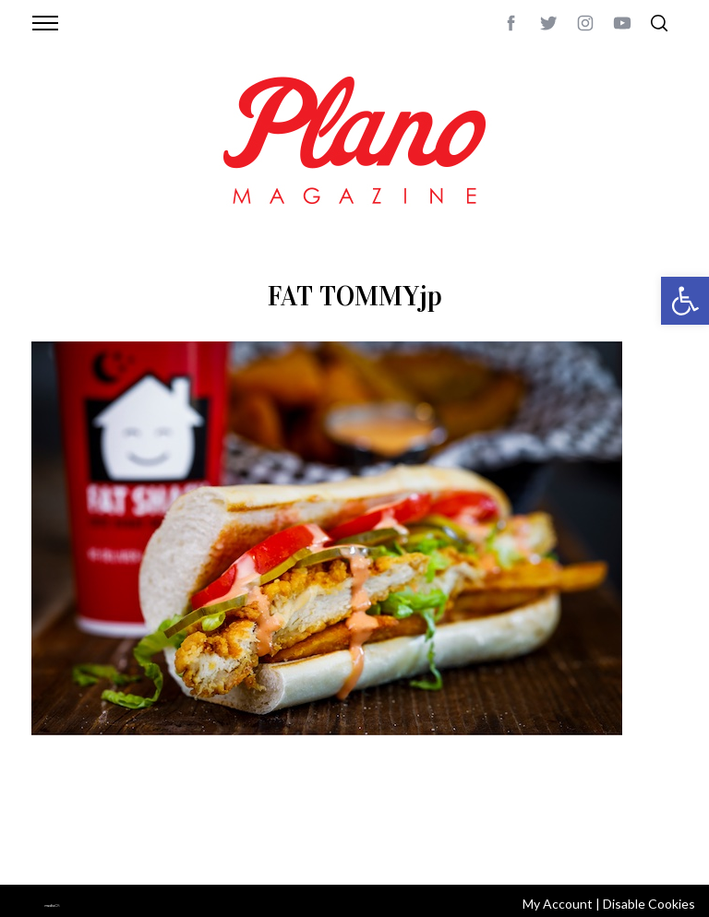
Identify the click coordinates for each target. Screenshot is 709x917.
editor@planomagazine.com (119, 846)
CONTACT (105, 823)
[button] (685, 301)
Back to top (643, 824)
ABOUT (51, 823)
